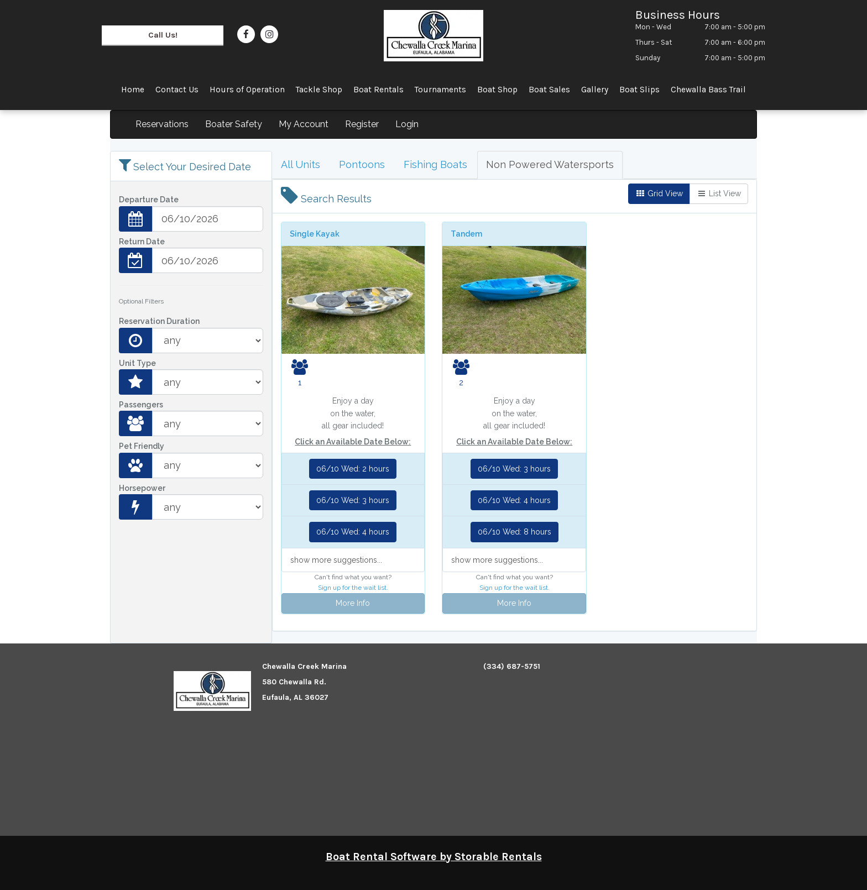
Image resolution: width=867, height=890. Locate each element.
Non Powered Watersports (550, 164)
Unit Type (137, 363)
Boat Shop (497, 90)
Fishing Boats (435, 164)
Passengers (141, 404)
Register (362, 124)
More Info (353, 603)
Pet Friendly (141, 446)
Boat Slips (639, 90)
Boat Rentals (378, 90)
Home (132, 90)
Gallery (594, 90)
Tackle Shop (319, 90)
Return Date (142, 241)
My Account (303, 124)
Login (407, 124)
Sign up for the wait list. (353, 587)
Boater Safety (233, 124)
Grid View (659, 193)
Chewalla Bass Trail (708, 90)
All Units (300, 164)
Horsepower (142, 488)
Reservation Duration (159, 321)
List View (719, 193)
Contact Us (177, 90)
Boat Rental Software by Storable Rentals (434, 856)
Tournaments (440, 90)
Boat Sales (549, 90)
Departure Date (149, 199)
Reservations (162, 124)
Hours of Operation (247, 90)
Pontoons (362, 164)
